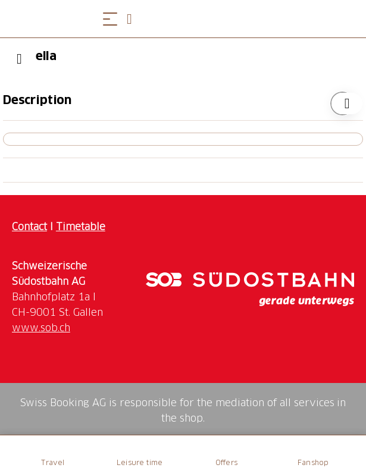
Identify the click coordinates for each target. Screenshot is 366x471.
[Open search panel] (134, 18)
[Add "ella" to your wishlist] (342, 103)
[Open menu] (110, 18)
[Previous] (19, 59)
